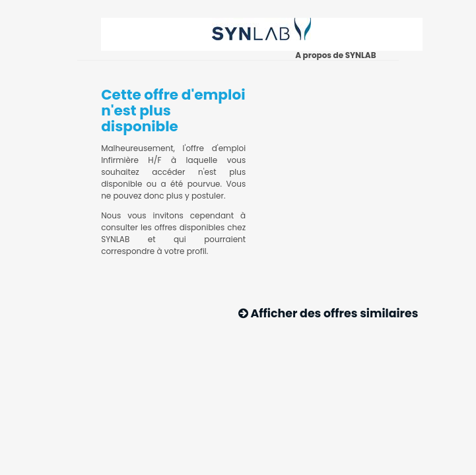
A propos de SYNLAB (335, 55)
